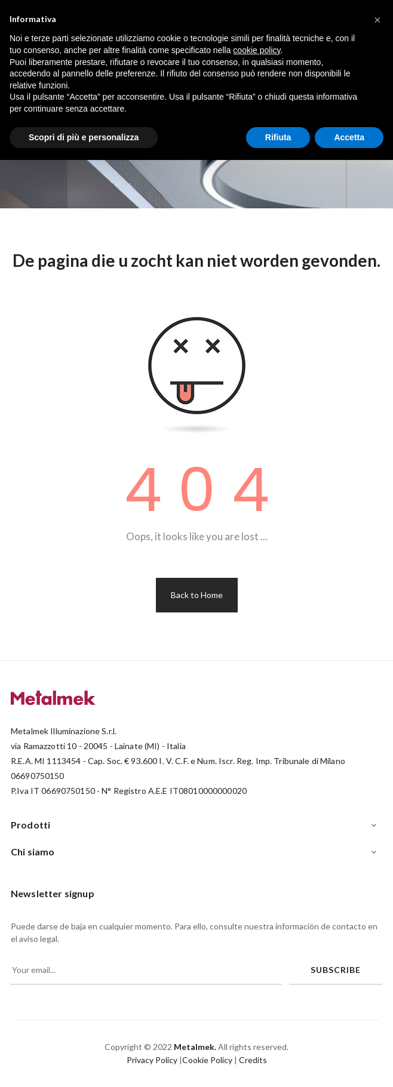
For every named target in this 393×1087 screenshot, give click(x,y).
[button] (377, 19)
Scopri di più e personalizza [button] (84, 137)
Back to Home (197, 595)
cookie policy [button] (256, 50)
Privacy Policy (152, 1060)
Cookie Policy (207, 1060)
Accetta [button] (349, 137)
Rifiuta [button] (278, 137)
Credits (253, 1060)
